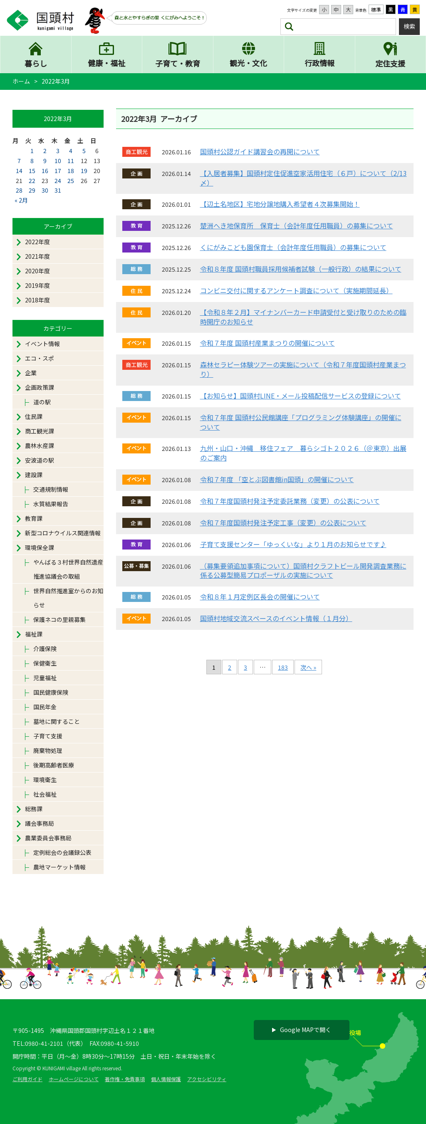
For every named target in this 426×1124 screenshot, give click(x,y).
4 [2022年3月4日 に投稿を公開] (70, 151)
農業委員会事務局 (48, 838)
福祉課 (33, 634)
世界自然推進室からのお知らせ (68, 598)
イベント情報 (42, 344)
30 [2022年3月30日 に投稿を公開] (45, 190)
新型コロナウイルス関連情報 (63, 533)
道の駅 (42, 402)
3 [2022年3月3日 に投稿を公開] (57, 151)
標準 (376, 9)
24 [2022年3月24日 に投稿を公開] (57, 180)
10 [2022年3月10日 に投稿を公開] (57, 161)
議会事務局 (39, 823)
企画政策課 (39, 388)
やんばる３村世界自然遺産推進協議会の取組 (68, 569)
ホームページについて (74, 1078)
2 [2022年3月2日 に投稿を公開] (45, 151)
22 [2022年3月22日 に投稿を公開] (32, 180)
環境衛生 (45, 780)
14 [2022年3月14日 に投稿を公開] (19, 170)
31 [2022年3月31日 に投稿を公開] (57, 190)
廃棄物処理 (47, 751)
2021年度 (37, 257)
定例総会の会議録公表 (62, 853)
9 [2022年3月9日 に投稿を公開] (45, 161)
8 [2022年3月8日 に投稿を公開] (32, 161)
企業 (31, 373)
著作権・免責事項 (125, 1078)
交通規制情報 (50, 489)
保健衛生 (45, 663)
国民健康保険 (50, 692)
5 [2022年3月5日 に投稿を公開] (84, 151)
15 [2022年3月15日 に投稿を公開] (32, 170)
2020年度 (37, 271)
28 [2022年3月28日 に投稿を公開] (19, 190)
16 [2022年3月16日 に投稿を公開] (45, 170)
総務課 (33, 809)
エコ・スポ (39, 358)
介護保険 (45, 649)
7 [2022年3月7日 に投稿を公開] (19, 161)
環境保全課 (39, 548)
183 (283, 667)
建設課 (33, 475)
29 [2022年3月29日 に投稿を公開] (32, 190)
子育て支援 (47, 736)
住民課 (33, 417)
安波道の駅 (39, 460)
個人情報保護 (166, 1078)
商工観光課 (39, 431)
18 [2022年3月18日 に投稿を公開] (70, 170)
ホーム (21, 81)
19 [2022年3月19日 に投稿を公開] (84, 170)
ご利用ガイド (27, 1078)
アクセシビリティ (206, 1078)
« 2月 (21, 200)
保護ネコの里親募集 (59, 620)
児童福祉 (45, 678)
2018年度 (37, 300)
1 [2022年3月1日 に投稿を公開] (32, 151)
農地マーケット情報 (59, 867)
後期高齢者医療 (53, 765)
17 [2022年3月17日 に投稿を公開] (57, 170)
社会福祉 (45, 794)
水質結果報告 (50, 504)
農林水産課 (39, 446)
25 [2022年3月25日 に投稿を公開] (70, 180)
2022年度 (37, 242)
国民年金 (45, 707)
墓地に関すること (56, 722)
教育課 (33, 519)
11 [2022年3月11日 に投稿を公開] (70, 161)
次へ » (308, 667)
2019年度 (37, 286)
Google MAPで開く (301, 1029)
